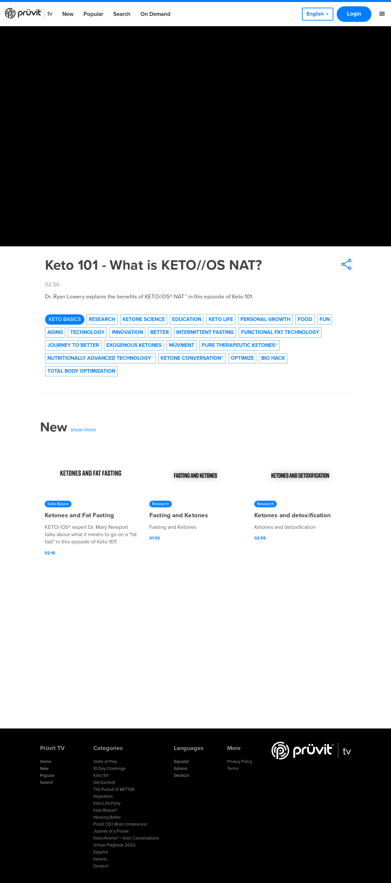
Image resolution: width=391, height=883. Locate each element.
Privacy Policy (239, 761)
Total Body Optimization (81, 371)
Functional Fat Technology (280, 332)
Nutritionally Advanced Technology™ (100, 358)
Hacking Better (107, 817)
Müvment (181, 345)
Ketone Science (143, 319)
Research (102, 319)
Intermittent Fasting (205, 332)
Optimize (242, 358)
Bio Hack (273, 358)
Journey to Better (73, 345)
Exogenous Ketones (134, 345)
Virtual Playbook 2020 (114, 845)
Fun (324, 319)
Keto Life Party (107, 803)
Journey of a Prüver (111, 831)
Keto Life (221, 319)
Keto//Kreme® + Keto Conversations (126, 838)
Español (100, 852)
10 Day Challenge (109, 768)
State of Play (105, 761)
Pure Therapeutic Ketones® (239, 345)
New (67, 14)
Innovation (127, 332)
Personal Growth (265, 319)
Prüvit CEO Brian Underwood (120, 824)
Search (121, 14)
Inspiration (103, 796)
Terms (232, 768)
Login (354, 13)
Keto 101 (100, 775)
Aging (55, 332)
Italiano (100, 859)
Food (305, 319)
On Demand (155, 14)
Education (186, 319)
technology (87, 332)
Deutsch (101, 866)
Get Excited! (104, 782)
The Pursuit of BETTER (113, 789)
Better (159, 332)
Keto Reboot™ (105, 810)
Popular (93, 14)
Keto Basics (65, 319)
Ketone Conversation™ (192, 358)
